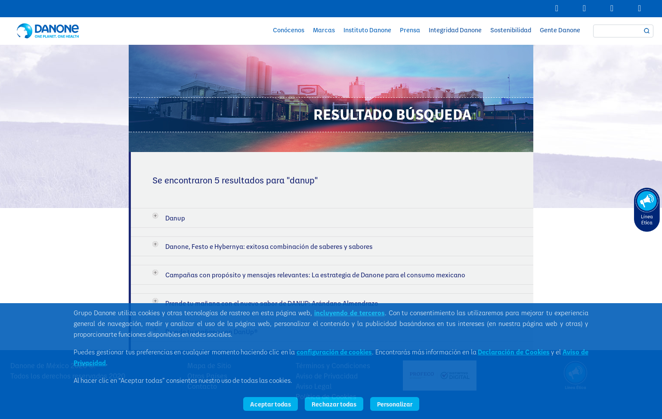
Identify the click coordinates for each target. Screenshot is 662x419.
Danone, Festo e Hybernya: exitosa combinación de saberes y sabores (269, 246)
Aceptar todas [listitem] (270, 404)
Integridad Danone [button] (455, 30)
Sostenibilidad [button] (510, 30)
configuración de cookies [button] (334, 352)
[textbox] (623, 31)
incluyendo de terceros (349, 312)
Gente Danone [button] (560, 30)
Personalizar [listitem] (394, 404)
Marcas (324, 30)
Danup (175, 218)
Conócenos (288, 30)
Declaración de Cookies (513, 352)
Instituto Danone (367, 30)
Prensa (410, 30)
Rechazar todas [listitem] (334, 404)
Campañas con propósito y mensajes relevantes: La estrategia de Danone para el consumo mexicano (315, 274)
